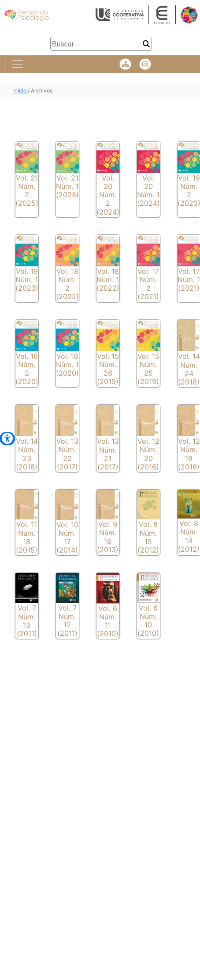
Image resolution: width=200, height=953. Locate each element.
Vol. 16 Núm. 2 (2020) (26, 369)
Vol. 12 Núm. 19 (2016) (189, 454)
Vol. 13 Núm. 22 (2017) (67, 454)
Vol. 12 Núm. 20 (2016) (148, 454)
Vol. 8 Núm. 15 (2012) (148, 537)
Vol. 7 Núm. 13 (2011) (27, 620)
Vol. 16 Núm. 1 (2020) (67, 364)
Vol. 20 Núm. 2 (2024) (107, 194)
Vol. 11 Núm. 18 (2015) (26, 537)
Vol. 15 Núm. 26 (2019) (108, 369)
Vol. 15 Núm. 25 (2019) (148, 369)
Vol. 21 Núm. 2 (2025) (26, 190)
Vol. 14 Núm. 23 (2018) (27, 454)
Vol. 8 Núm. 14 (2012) (189, 536)
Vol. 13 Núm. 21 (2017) (108, 454)
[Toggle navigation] (17, 64)
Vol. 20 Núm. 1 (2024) (148, 190)
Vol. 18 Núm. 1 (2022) (107, 279)
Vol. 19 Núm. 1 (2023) (26, 279)
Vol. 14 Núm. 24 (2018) (189, 369)
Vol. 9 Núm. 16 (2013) (108, 537)
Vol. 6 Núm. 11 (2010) (108, 621)
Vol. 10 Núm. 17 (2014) (67, 537)
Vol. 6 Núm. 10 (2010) (148, 620)
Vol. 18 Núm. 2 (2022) (67, 284)
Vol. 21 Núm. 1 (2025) (67, 186)
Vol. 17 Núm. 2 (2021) (148, 284)
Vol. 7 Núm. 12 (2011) (67, 620)
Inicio (20, 90)
